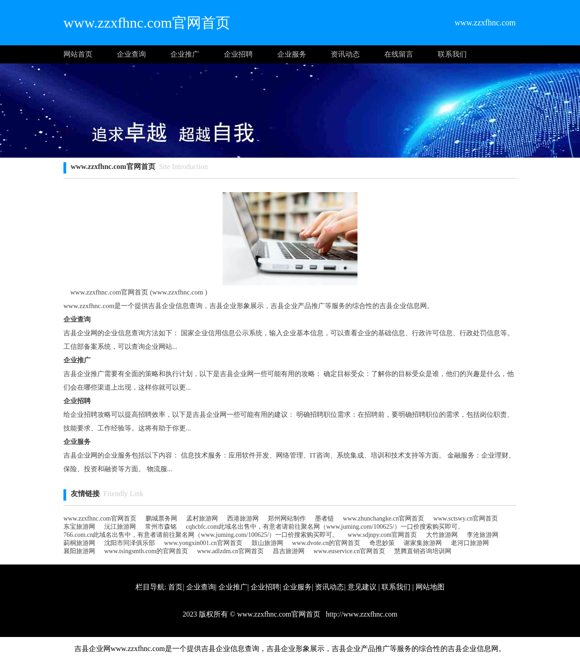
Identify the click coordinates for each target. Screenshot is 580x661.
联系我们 (452, 54)
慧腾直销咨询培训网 (422, 551)
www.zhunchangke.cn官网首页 (384, 518)
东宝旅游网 (79, 526)
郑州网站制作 (287, 518)
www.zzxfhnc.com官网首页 (99, 518)
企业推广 (184, 54)
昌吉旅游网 (288, 551)
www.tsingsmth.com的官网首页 (146, 551)
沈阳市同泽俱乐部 (129, 543)
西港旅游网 (243, 518)
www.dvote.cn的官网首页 (326, 543)
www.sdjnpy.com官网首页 (382, 534)
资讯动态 (345, 54)
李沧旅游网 (482, 534)
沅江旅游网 (120, 526)
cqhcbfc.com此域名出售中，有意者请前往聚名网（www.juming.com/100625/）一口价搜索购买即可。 (325, 526)
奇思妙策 (382, 543)
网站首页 (77, 54)
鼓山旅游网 (267, 543)
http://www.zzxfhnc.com (360, 614)
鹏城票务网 (161, 518)
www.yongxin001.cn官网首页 (203, 543)
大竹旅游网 (442, 534)
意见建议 (362, 587)
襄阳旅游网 (79, 551)
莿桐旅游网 (79, 543)
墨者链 (324, 518)
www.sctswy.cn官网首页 (465, 518)
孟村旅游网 (202, 518)
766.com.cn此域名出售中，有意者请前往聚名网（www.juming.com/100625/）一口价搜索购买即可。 (200, 534)
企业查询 (131, 54)
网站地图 (430, 587)
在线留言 (398, 54)
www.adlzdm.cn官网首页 (230, 551)
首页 (175, 587)
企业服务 (291, 54)
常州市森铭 (161, 526)
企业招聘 (238, 54)
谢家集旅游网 (423, 543)
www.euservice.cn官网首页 (350, 551)
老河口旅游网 (470, 543)
